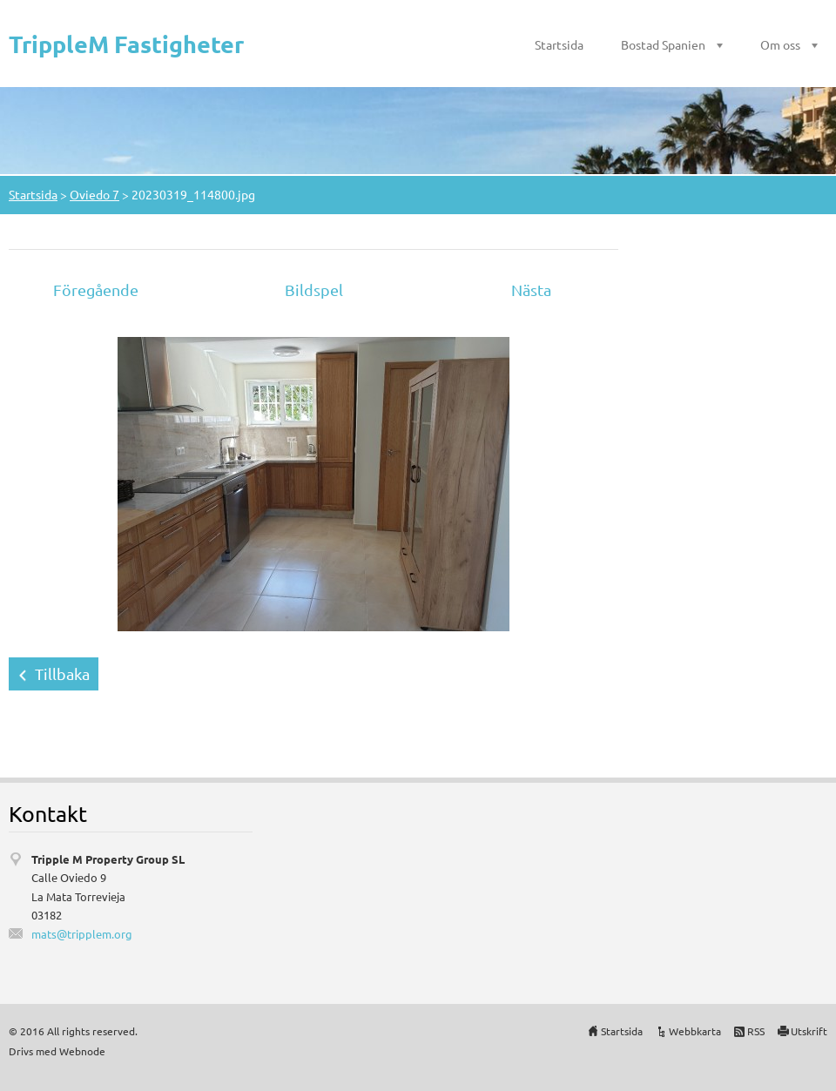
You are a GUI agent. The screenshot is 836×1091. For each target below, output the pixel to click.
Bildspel (314, 289)
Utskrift (809, 1031)
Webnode (82, 1051)
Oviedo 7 (94, 194)
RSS (756, 1031)
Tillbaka (62, 673)
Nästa (531, 289)
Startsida (559, 44)
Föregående (95, 289)
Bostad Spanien (663, 44)
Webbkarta (695, 1031)
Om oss (780, 44)
